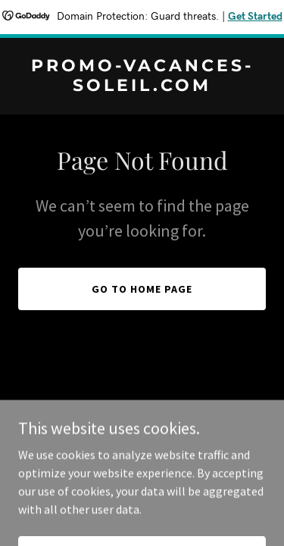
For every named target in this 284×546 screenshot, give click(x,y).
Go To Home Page (142, 289)
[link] (142, 86)
